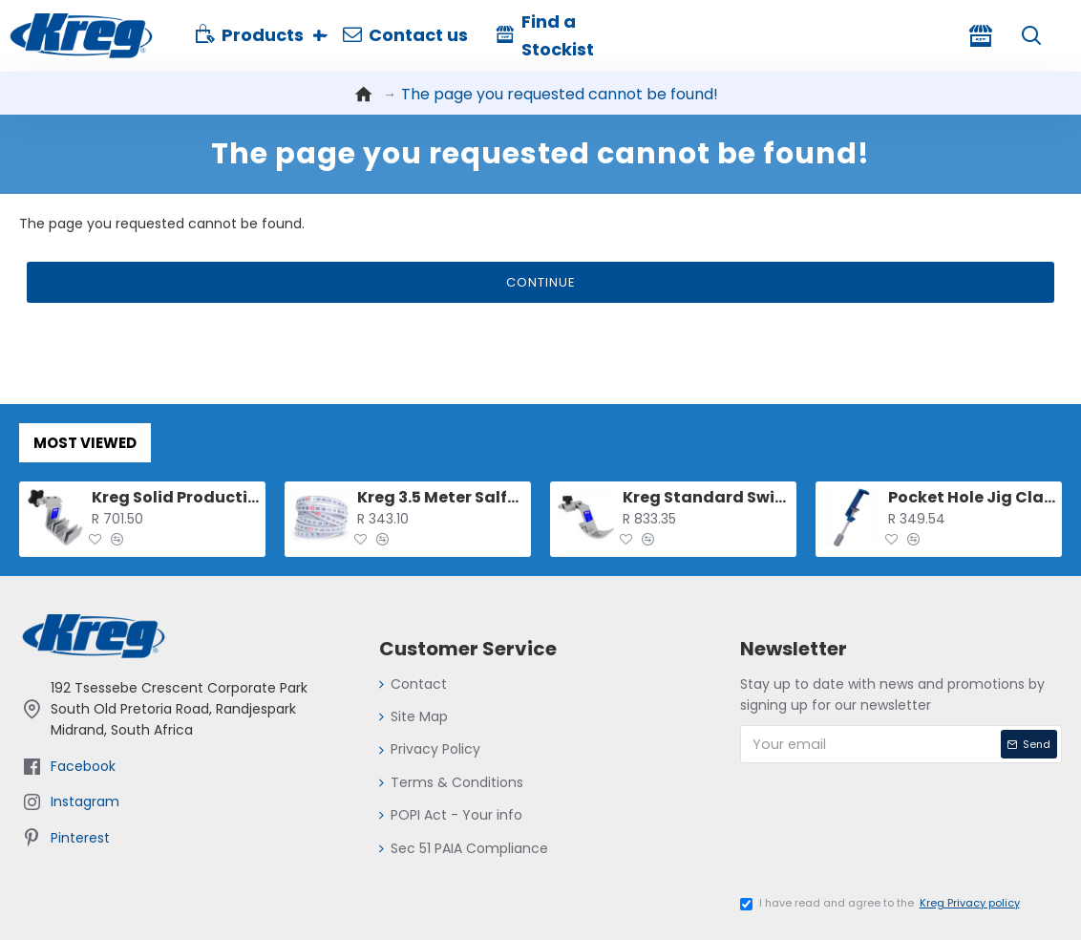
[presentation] (888, 835)
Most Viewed (85, 443)
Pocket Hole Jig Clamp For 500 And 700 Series (971, 498)
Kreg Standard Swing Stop (706, 498)
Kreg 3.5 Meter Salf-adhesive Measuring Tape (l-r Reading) (440, 498)
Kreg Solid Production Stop (175, 498)
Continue (541, 283)
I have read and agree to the (881, 903)
